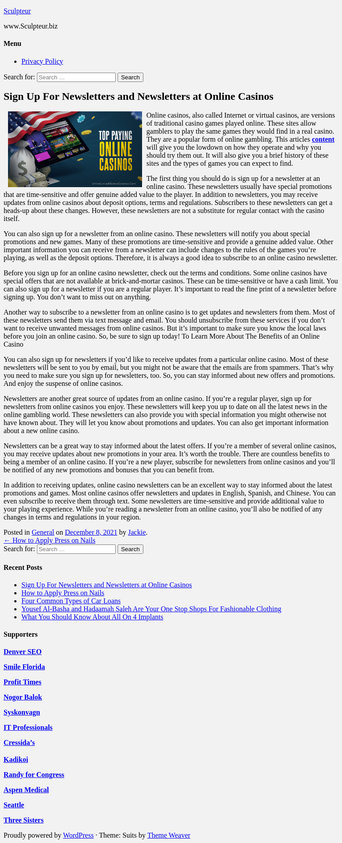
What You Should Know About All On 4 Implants (92, 617)
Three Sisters (24, 820)
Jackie (137, 532)
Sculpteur (17, 11)
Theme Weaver (169, 835)
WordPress (78, 835)
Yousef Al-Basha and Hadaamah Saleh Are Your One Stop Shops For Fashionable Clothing (151, 609)
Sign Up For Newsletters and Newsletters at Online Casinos (106, 585)
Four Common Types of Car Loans (71, 601)
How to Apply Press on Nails (49, 540)
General (43, 532)
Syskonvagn (22, 712)
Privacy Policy (42, 61)
